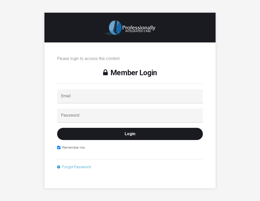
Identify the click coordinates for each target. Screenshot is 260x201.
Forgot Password (74, 167)
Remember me (71, 147)
